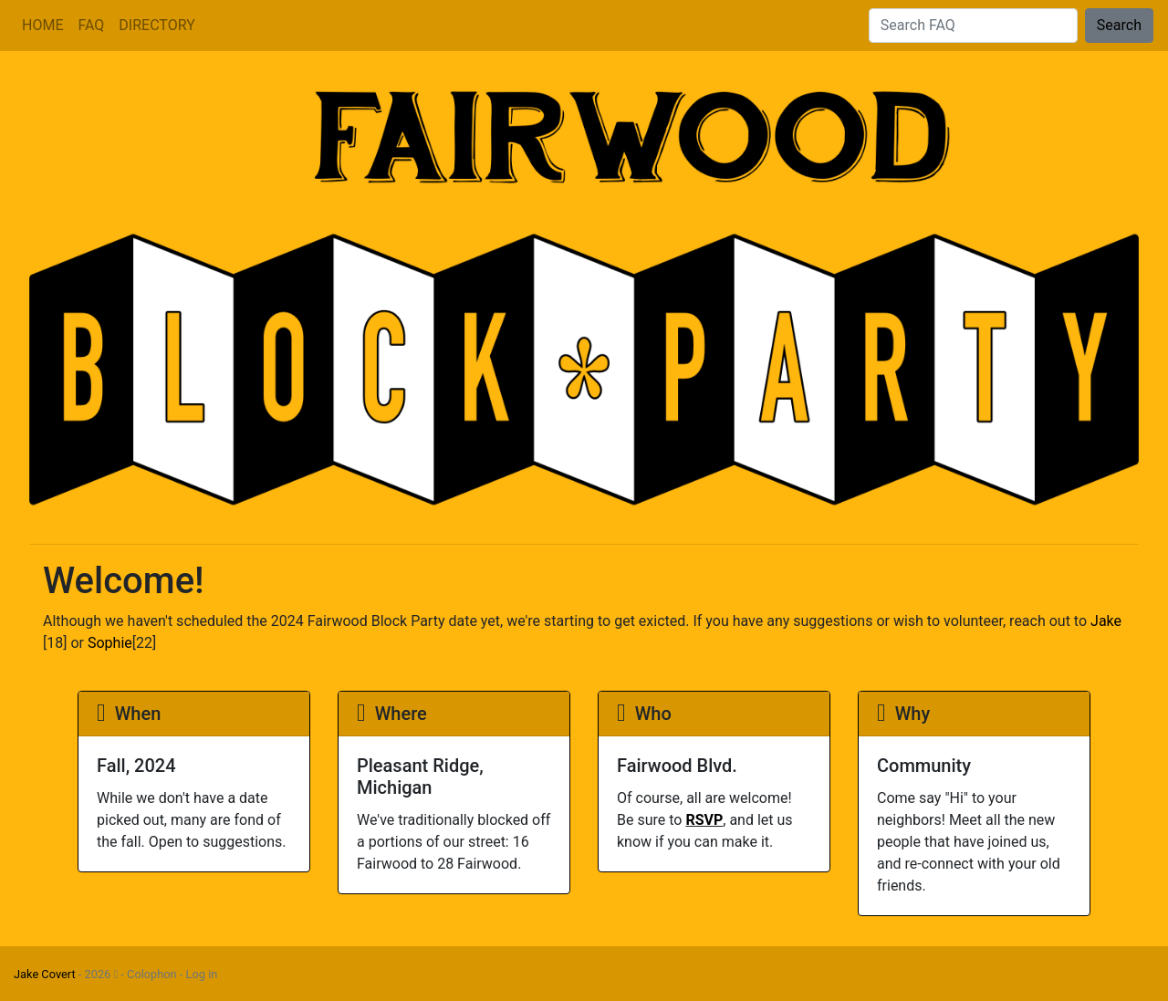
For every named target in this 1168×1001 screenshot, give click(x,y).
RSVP (704, 820)
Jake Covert (45, 974)
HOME (42, 25)
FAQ (91, 25)
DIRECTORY (156, 25)
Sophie (110, 643)
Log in (202, 974)
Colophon (152, 974)
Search (1119, 25)
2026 (102, 974)
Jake (1105, 621)
